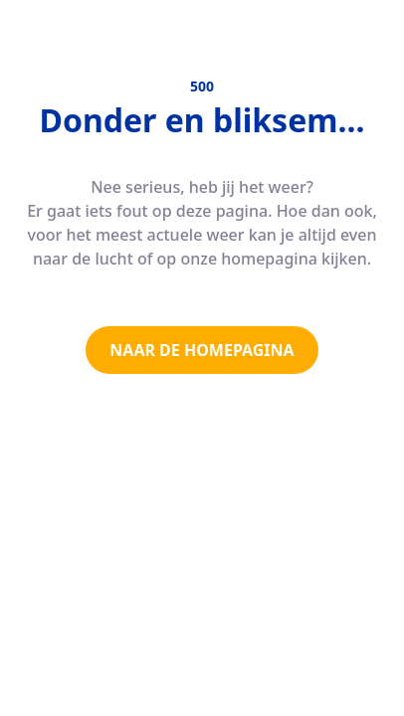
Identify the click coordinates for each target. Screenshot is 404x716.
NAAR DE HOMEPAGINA (201, 350)
